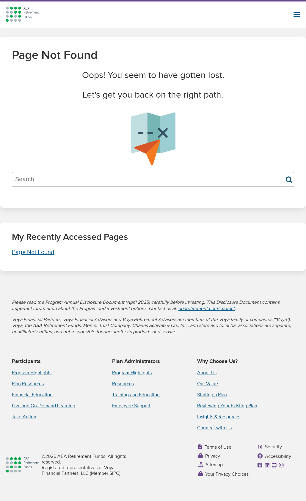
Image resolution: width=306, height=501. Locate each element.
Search (289, 179)
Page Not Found (33, 252)
